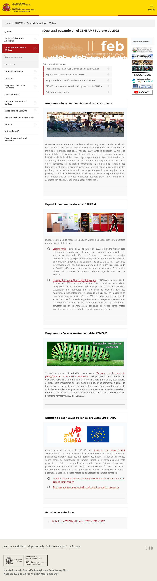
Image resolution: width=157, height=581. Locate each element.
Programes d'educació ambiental (14, 86)
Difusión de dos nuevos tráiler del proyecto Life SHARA (74, 86)
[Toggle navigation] (150, 7)
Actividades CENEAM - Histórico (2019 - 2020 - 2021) (78, 521)
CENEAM (19, 23)
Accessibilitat (17, 546)
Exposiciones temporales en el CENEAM (66, 74)
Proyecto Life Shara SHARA (109, 450)
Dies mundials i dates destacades (19, 117)
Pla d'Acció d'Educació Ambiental (14, 39)
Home (8, 23)
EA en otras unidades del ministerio (15, 139)
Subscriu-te (9, 64)
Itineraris (8, 124)
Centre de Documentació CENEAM (15, 102)
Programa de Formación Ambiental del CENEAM (70, 80)
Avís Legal (74, 546)
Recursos (8, 78)
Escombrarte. (59, 248)
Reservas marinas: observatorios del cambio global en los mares (86, 487)
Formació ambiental (13, 71)
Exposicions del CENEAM (15, 110)
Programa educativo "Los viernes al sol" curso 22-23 (72, 68)
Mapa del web (36, 546)
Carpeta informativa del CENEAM (41, 23)
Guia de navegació (56, 546)
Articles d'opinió (11, 131)
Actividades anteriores (57, 92)
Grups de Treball (11, 94)
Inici (6, 546)
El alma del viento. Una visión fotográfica (74, 280)
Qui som (8, 31)
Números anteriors (13, 57)
